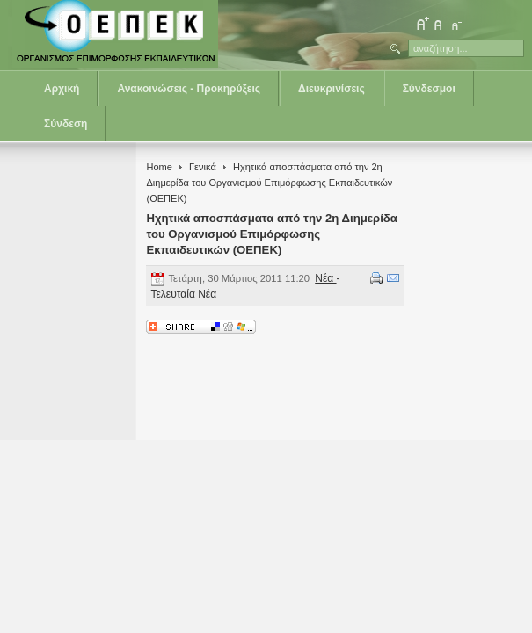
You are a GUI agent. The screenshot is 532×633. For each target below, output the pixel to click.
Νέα (325, 278)
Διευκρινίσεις (331, 89)
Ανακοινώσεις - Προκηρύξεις (188, 89)
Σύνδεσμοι (429, 89)
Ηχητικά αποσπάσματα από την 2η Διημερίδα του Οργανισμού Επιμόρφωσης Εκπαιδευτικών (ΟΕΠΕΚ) (271, 234)
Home (158, 167)
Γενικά (202, 167)
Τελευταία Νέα (183, 294)
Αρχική (61, 89)
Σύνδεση (65, 124)
